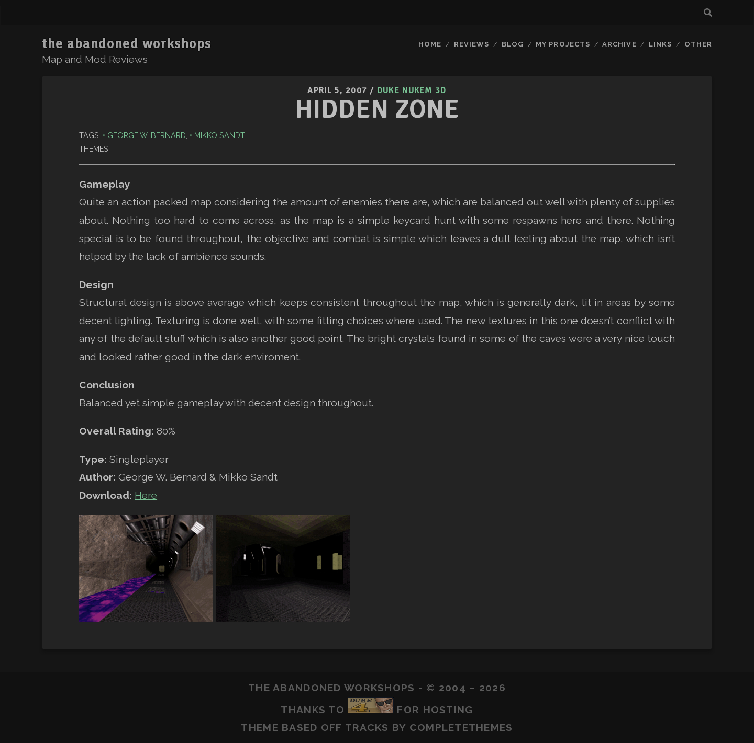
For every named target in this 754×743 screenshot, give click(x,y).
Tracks (367, 727)
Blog (513, 44)
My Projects (563, 44)
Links (660, 44)
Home (429, 44)
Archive (619, 44)
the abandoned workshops (127, 44)
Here (146, 495)
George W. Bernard (146, 135)
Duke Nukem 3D (412, 90)
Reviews (471, 44)
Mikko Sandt (219, 135)
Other (698, 44)
